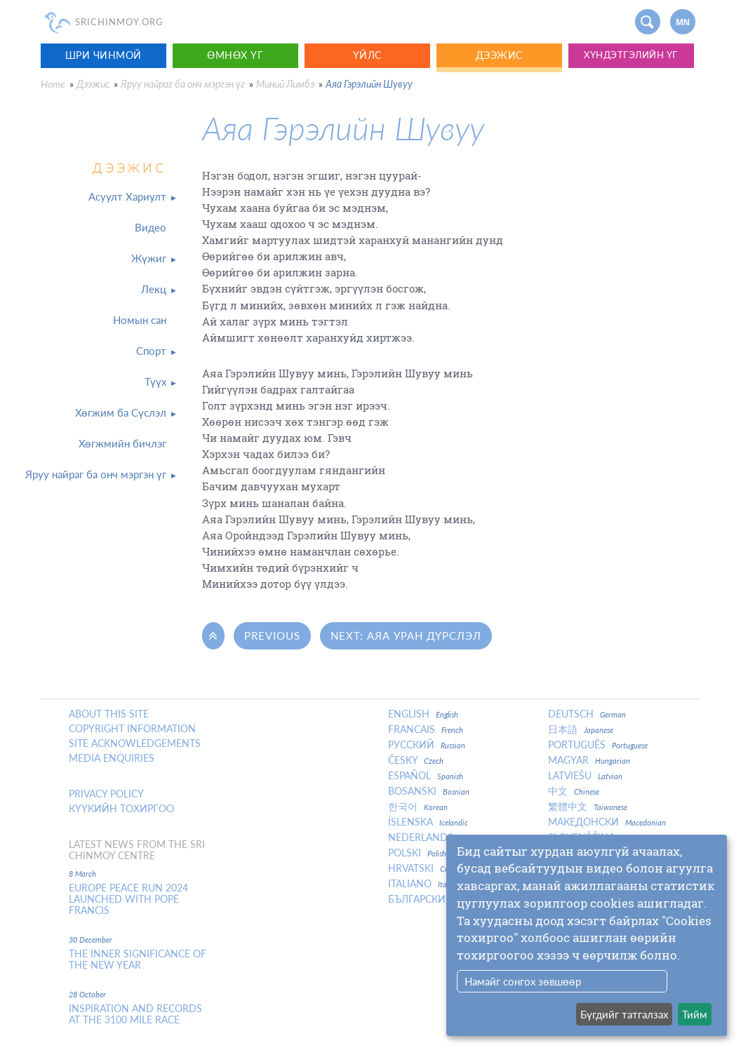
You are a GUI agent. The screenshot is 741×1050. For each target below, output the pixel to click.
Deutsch (587, 714)
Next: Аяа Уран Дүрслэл (406, 635)
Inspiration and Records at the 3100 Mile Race (135, 1014)
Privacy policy (106, 794)
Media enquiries (111, 758)
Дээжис (499, 55)
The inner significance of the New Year (137, 959)
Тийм (694, 1014)
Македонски (607, 822)
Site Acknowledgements (135, 743)
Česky (415, 760)
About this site (109, 714)
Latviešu (585, 775)
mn (683, 22)
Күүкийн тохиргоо (121, 808)
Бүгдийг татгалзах (624, 1014)
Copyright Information (132, 728)
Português (598, 745)
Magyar (589, 760)
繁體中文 (587, 806)
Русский (426, 745)
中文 (573, 791)
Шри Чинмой (103, 55)
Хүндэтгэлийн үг (631, 55)
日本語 (580, 729)
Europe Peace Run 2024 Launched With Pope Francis (128, 899)
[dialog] (586, 935)
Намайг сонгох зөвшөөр (523, 981)
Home (53, 84)
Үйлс (367, 55)
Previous (272, 635)
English (423, 714)
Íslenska (428, 822)
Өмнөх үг (235, 55)
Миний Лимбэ (285, 84)
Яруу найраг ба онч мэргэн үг (183, 84)
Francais (425, 729)
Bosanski (428, 791)
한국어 (418, 806)
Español (425, 775)
